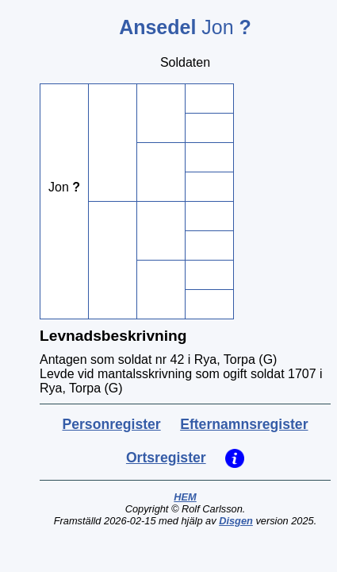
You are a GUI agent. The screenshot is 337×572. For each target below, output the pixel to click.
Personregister (112, 424)
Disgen (236, 521)
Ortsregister (166, 458)
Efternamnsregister (244, 424)
